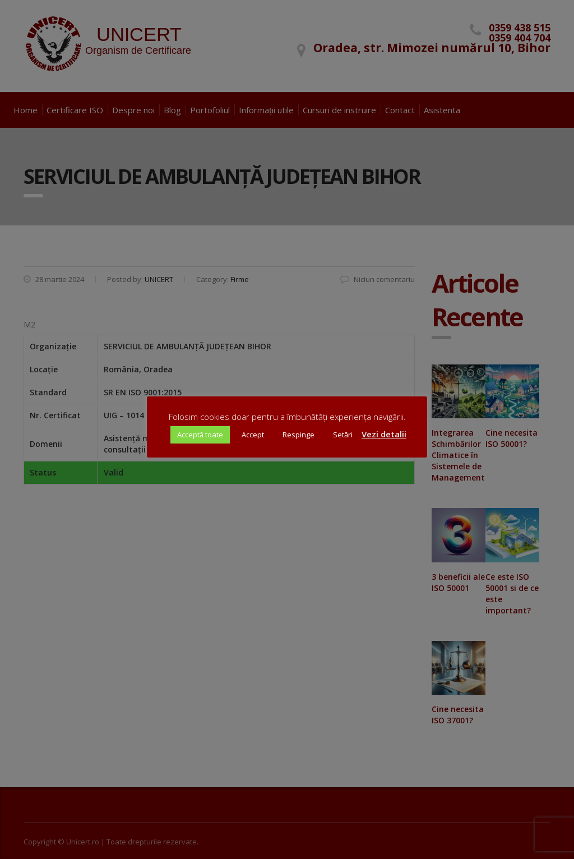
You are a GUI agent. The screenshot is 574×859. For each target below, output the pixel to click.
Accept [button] (253, 435)
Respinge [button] (298, 435)
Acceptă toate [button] (200, 435)
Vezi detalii (384, 434)
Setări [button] (343, 435)
